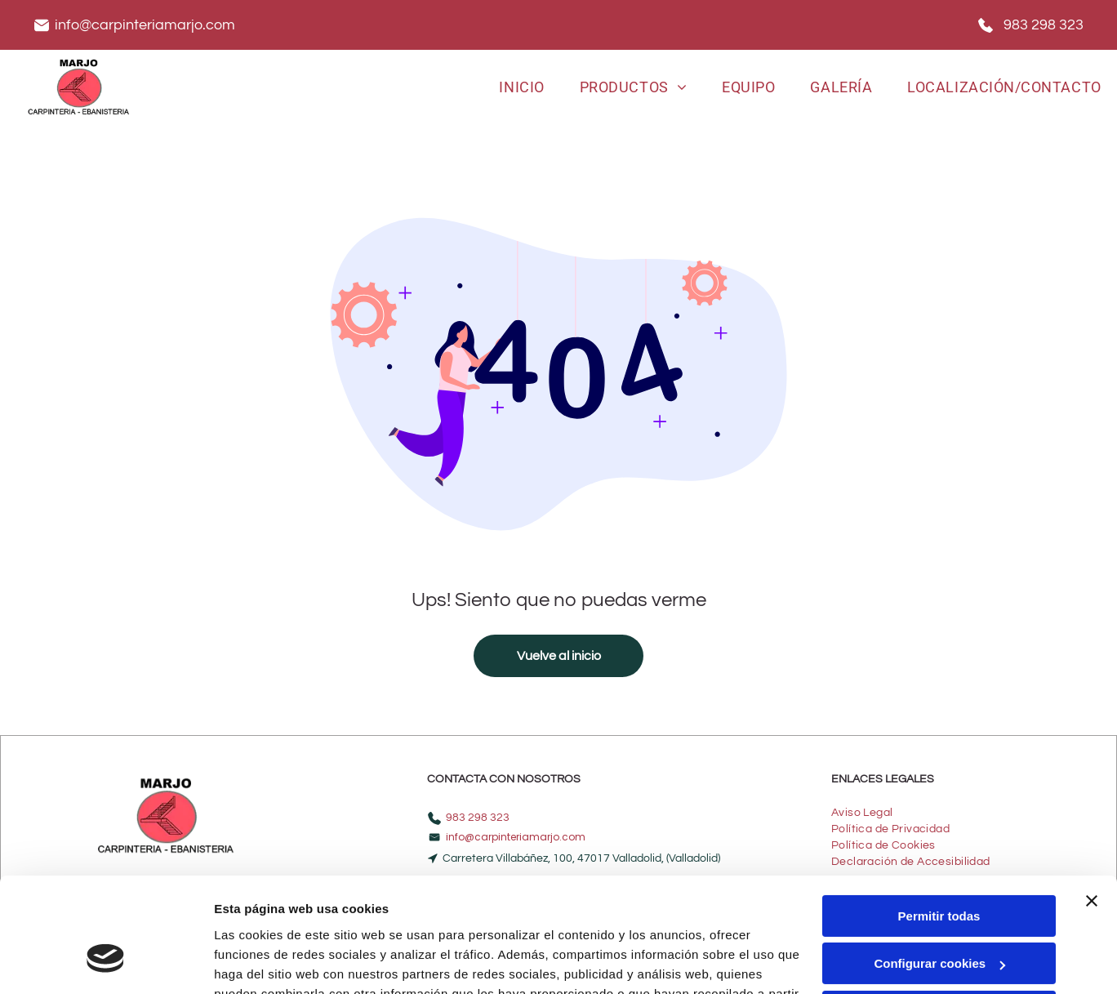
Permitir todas (939, 820)
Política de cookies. (519, 917)
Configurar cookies (939, 867)
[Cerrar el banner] (1091, 804)
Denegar (939, 915)
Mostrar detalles (261, 962)
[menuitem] (521, 87)
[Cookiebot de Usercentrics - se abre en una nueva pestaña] (105, 962)
